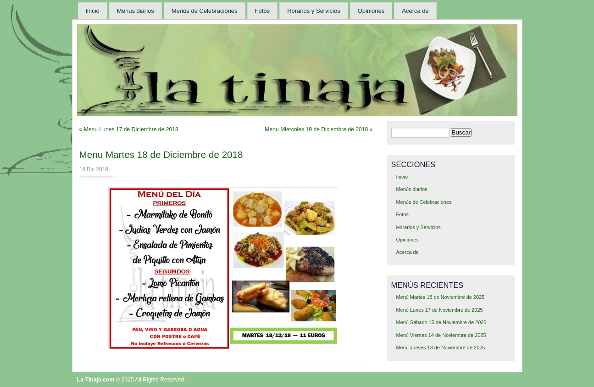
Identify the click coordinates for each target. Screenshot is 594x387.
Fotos (262, 10)
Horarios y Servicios (313, 10)
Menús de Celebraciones (205, 10)
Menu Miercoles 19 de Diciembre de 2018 (316, 129)
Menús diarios (135, 10)
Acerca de (415, 10)
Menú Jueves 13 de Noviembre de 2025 (440, 347)
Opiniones (371, 10)
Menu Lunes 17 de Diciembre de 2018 (131, 129)
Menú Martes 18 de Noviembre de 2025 (440, 297)
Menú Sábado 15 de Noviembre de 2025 (441, 322)
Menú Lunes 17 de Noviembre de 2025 (439, 310)
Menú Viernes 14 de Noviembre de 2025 (441, 335)
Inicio (93, 10)
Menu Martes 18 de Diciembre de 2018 (161, 154)
